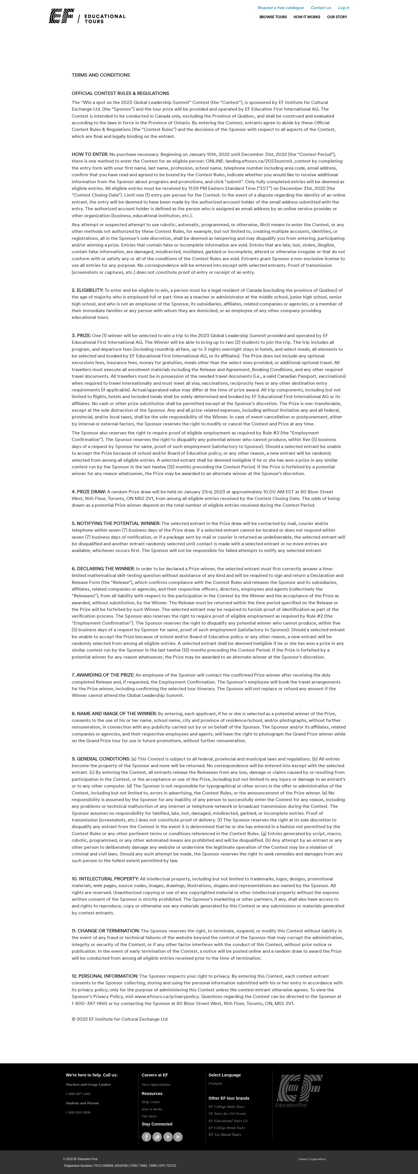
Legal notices (318, 1159)
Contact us (321, 7)
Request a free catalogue (280, 7)
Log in (343, 7)
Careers (303, 1159)
